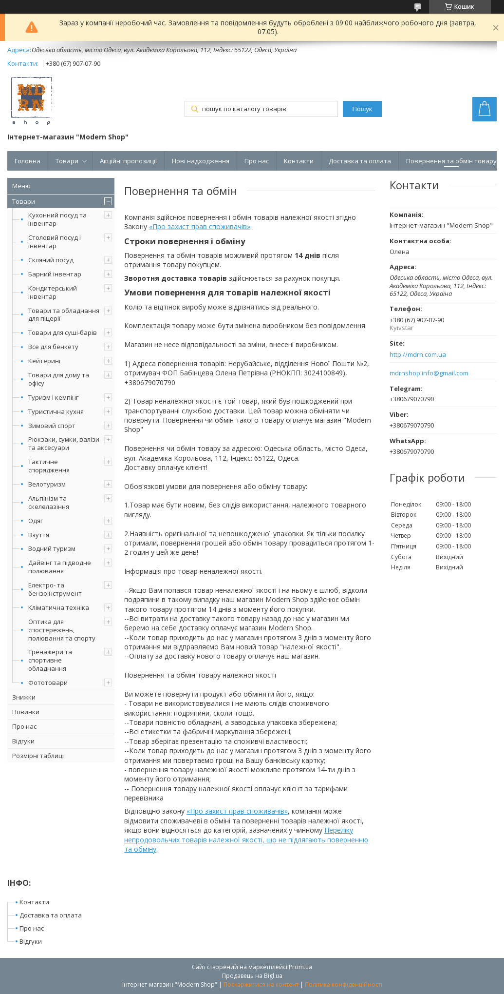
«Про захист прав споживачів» (199, 226)
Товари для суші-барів (62, 332)
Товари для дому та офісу (58, 379)
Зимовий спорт (51, 425)
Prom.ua (300, 967)
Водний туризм (51, 548)
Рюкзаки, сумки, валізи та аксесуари (63, 443)
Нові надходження (200, 160)
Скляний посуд (51, 259)
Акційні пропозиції (128, 160)
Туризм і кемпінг (53, 397)
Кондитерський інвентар (52, 292)
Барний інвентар (54, 274)
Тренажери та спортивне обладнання (50, 660)
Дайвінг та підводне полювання (59, 566)
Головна (27, 160)
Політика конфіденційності (343, 984)
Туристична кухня (56, 411)
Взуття (38, 534)
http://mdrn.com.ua (418, 355)
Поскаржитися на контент (261, 984)
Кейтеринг (44, 360)
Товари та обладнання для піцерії (63, 314)
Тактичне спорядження (49, 465)
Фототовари (48, 682)
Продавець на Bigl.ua (252, 976)
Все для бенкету (53, 346)
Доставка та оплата (360, 160)
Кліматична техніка (58, 607)
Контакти (299, 160)
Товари (67, 160)
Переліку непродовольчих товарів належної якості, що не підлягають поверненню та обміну (246, 839)
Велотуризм (47, 484)
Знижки (24, 697)
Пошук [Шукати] (362, 109)
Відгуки (23, 741)
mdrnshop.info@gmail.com (429, 373)
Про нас (256, 160)
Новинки (25, 711)
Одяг (35, 520)
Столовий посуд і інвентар (54, 241)
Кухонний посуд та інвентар (57, 219)
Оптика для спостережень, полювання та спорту (61, 630)
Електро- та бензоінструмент (55, 589)
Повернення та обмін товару (451, 160)
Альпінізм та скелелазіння (48, 502)
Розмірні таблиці (38, 755)
